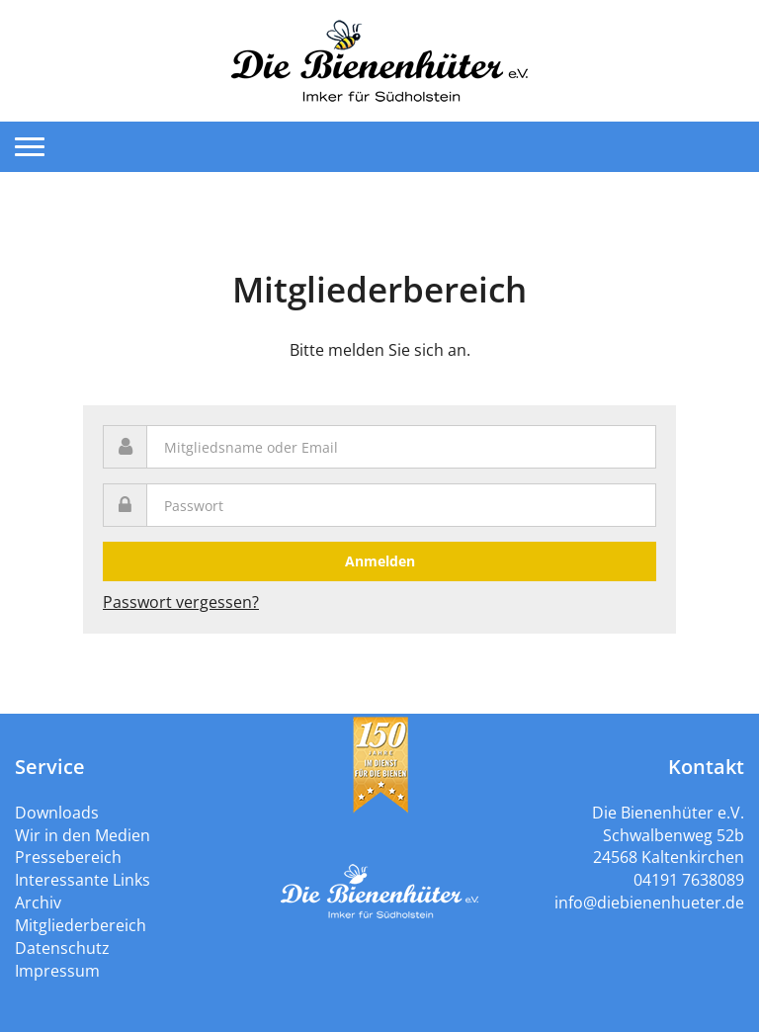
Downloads (57, 812)
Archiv (38, 902)
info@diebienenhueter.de (649, 902)
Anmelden (380, 561)
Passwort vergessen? (181, 602)
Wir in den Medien (82, 835)
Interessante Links (82, 880)
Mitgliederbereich (80, 925)
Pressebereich (68, 857)
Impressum (57, 971)
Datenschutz (62, 948)
